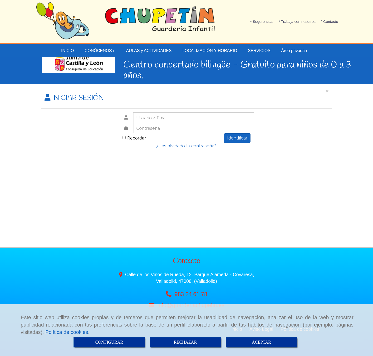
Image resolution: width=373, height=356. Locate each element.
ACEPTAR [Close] (261, 342)
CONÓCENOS (100, 50)
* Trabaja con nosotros (297, 21)
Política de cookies (66, 332)
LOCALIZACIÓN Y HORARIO (209, 50)
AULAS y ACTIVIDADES (149, 50)
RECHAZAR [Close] (185, 342)
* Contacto (329, 21)
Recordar (134, 137)
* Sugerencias (261, 21)
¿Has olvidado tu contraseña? (186, 145)
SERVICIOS (259, 50)
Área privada (294, 50)
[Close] (327, 90)
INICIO (67, 50)
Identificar (237, 137)
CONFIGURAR (109, 342)
